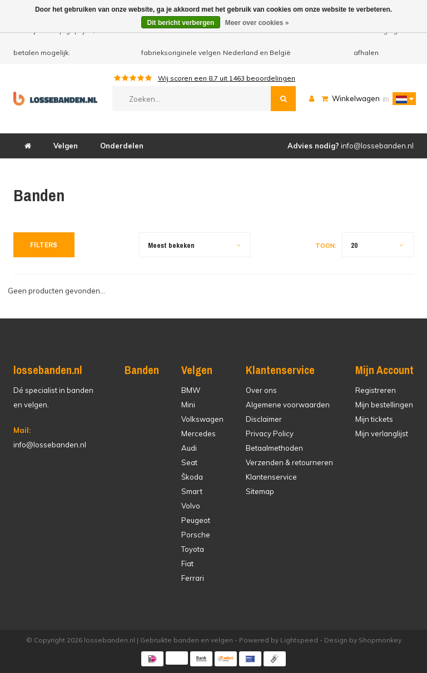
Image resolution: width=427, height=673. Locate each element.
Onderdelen (121, 145)
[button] (401, 98)
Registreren (375, 390)
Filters (44, 245)
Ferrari (192, 578)
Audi (189, 447)
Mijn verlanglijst (381, 433)
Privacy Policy (270, 433)
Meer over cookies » (257, 23)
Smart (191, 491)
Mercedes (198, 433)
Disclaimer (264, 419)
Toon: (325, 246)
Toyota (192, 549)
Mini (188, 404)
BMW (190, 390)
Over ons (261, 390)
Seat (189, 462)
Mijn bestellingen (384, 404)
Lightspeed (299, 640)
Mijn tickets (374, 419)
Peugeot (195, 520)
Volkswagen (202, 419)
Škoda (192, 476)
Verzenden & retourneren (289, 462)
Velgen (65, 145)
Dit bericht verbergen (181, 23)
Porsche (195, 534)
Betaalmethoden (274, 447)
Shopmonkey (380, 640)
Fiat (187, 563)
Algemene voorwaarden (288, 404)
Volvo (190, 505)
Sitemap (260, 491)
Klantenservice (271, 476)
